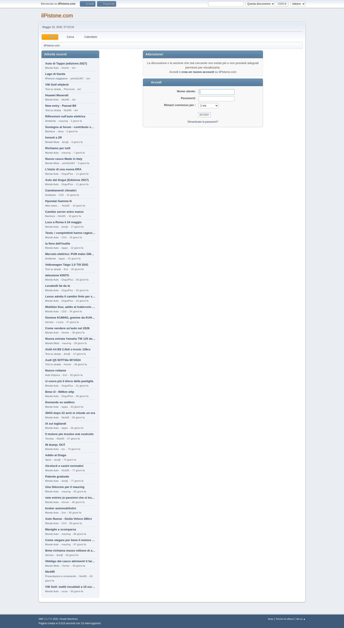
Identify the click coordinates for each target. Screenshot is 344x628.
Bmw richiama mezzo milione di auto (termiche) (70, 550)
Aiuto (270, 619)
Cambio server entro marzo (64, 211)
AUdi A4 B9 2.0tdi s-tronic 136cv (68, 349)
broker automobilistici (60, 508)
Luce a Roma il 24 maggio (63, 222)
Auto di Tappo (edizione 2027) (66, 63)
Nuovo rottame (55, 370)
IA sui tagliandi (55, 423)
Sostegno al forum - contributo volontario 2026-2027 (70, 127)
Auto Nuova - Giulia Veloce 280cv (68, 518)
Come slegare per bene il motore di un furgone (70, 540)
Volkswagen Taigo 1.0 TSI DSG (66, 264)
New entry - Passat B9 (60, 105)
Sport (48, 459)
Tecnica (49, 438)
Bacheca (50, 131)
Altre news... (52, 205)
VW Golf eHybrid (57, 84)
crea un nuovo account (198, 72)
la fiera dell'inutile (57, 243)
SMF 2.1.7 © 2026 (48, 619)
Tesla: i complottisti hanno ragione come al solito (70, 233)
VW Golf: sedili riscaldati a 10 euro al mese (70, 586)
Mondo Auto (52, 67)
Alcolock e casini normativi (64, 465)
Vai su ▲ (301, 619)
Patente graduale (57, 476)
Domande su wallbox (60, 402)
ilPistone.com (57, 15)
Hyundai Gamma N (58, 201)
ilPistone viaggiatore (56, 78)
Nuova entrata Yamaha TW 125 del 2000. (70, 338)
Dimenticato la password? (203, 121)
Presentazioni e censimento (60, 576)
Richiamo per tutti (57, 148)
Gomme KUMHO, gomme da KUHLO (70, 317)
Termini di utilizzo (284, 619)
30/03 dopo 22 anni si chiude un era (70, 413)
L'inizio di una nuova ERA (63, 169)
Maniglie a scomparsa (60, 529)
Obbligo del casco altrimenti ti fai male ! (70, 561)
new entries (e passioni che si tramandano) (70, 497)
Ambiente (50, 121)
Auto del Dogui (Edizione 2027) (67, 180)
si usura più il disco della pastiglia (69, 381)
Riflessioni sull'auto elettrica (65, 116)
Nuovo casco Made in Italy (63, 159)
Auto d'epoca (52, 375)
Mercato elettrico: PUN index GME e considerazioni (70, 254)
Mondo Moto (52, 142)
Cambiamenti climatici (61, 190)
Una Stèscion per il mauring (64, 487)
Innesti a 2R (53, 137)
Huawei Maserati (56, 95)
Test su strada (53, 89)
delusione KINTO (57, 275)
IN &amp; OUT (55, 444)
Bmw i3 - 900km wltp (59, 391)
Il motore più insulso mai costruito (69, 434)
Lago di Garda (55, 74)
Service (49, 322)
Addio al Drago (55, 455)
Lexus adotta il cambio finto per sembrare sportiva (70, 296)
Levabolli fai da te (57, 285)
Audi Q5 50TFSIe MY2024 (63, 360)
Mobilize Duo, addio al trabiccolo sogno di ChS (70, 307)
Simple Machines (68, 619)
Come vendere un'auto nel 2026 (67, 328)
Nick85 (50, 571)
